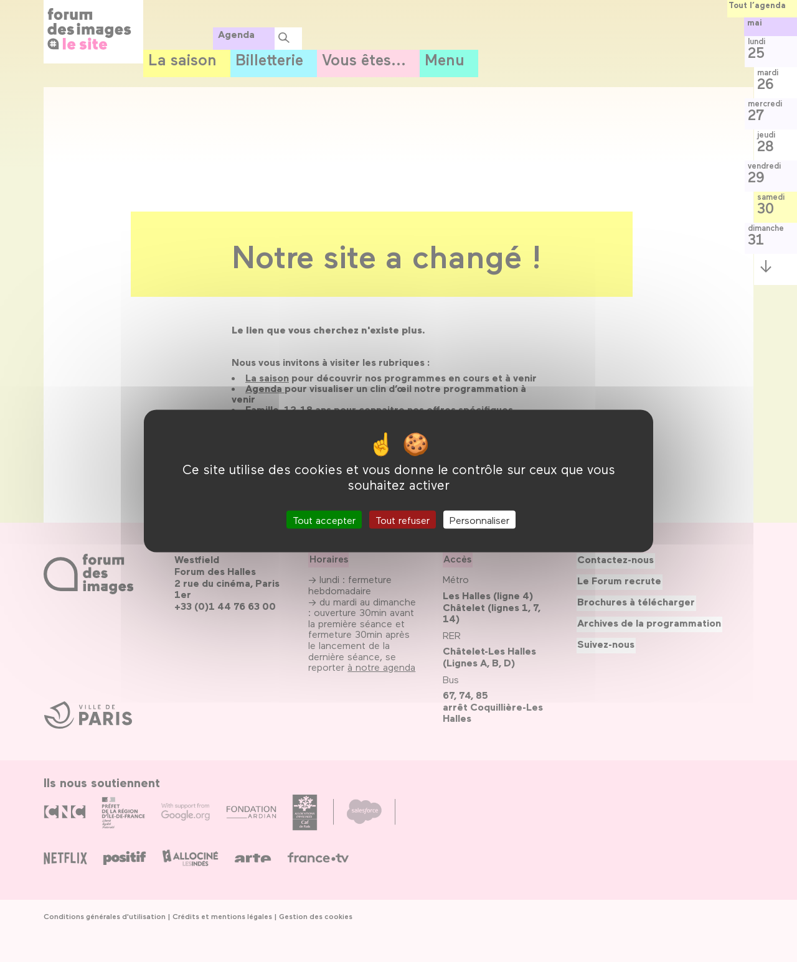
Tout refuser (402, 519)
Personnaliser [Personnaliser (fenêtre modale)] (479, 519)
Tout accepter (324, 519)
